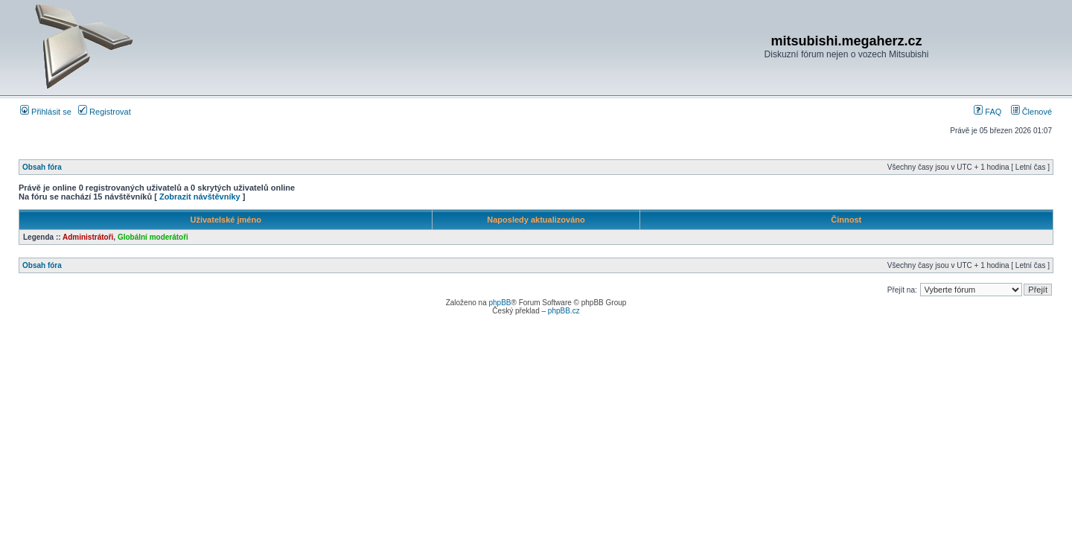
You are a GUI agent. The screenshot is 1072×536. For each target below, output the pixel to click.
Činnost (846, 219)
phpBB (499, 303)
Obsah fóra (42, 167)
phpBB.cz (564, 311)
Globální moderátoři (153, 237)
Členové (1031, 111)
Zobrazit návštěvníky (199, 196)
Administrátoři (88, 237)
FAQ (987, 111)
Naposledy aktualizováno (535, 219)
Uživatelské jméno (226, 219)
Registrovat (104, 111)
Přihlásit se (45, 111)
